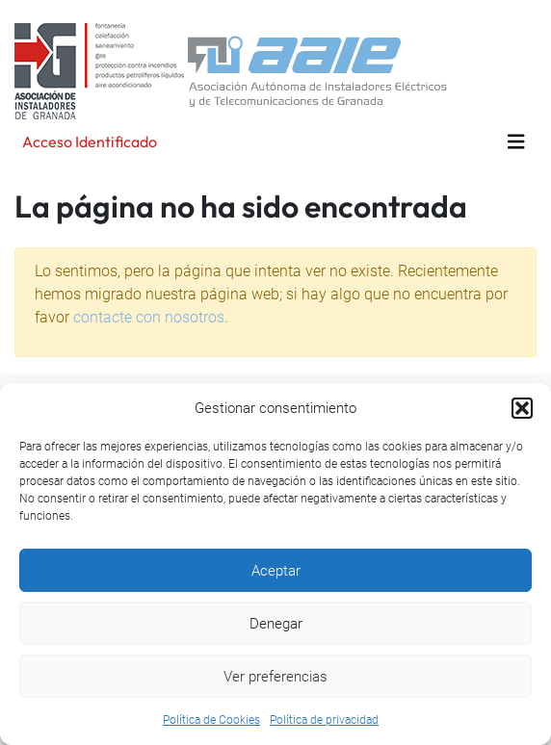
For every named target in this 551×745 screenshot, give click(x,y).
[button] (522, 408)
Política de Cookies (211, 720)
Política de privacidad (324, 720)
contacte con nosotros (148, 317)
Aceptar (276, 570)
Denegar (275, 623)
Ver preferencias (275, 676)
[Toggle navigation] (516, 142)
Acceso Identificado (89, 141)
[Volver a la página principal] (230, 70)
